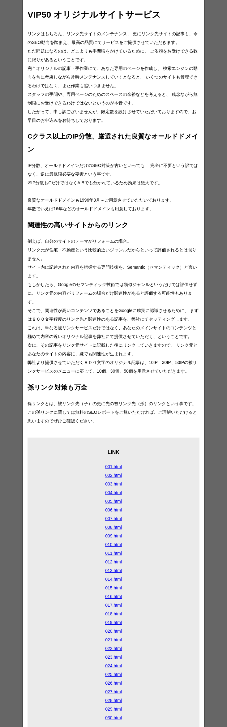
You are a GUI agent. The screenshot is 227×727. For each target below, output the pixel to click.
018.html (113, 613)
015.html (113, 587)
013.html (113, 570)
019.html (113, 622)
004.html (113, 492)
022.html (113, 648)
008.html (113, 527)
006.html (113, 509)
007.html (113, 518)
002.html (113, 475)
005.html (113, 501)
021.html (113, 639)
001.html (113, 466)
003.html (113, 483)
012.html (113, 561)
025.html (113, 674)
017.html (113, 605)
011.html (113, 553)
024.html (113, 665)
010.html (113, 544)
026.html (113, 683)
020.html (113, 631)
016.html (113, 596)
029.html (113, 709)
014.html (113, 579)
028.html (113, 700)
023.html (113, 657)
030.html (113, 717)
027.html (113, 691)
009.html (113, 535)
